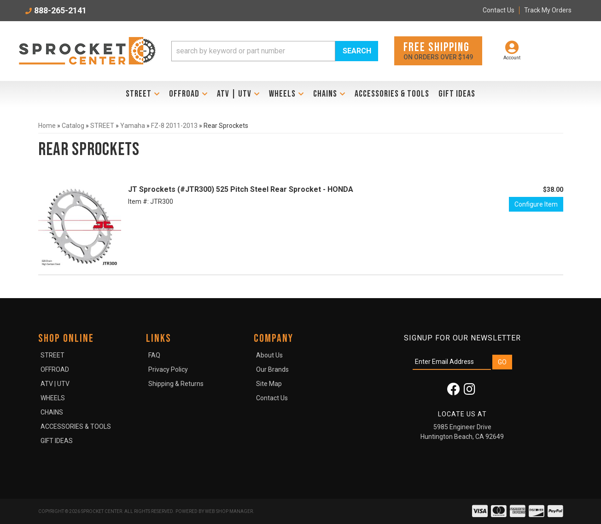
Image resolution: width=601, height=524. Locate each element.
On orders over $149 (438, 50)
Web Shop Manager (229, 511)
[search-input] (253, 51)
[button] (275, 51)
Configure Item (536, 204)
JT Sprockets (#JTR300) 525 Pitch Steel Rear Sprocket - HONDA (240, 189)
